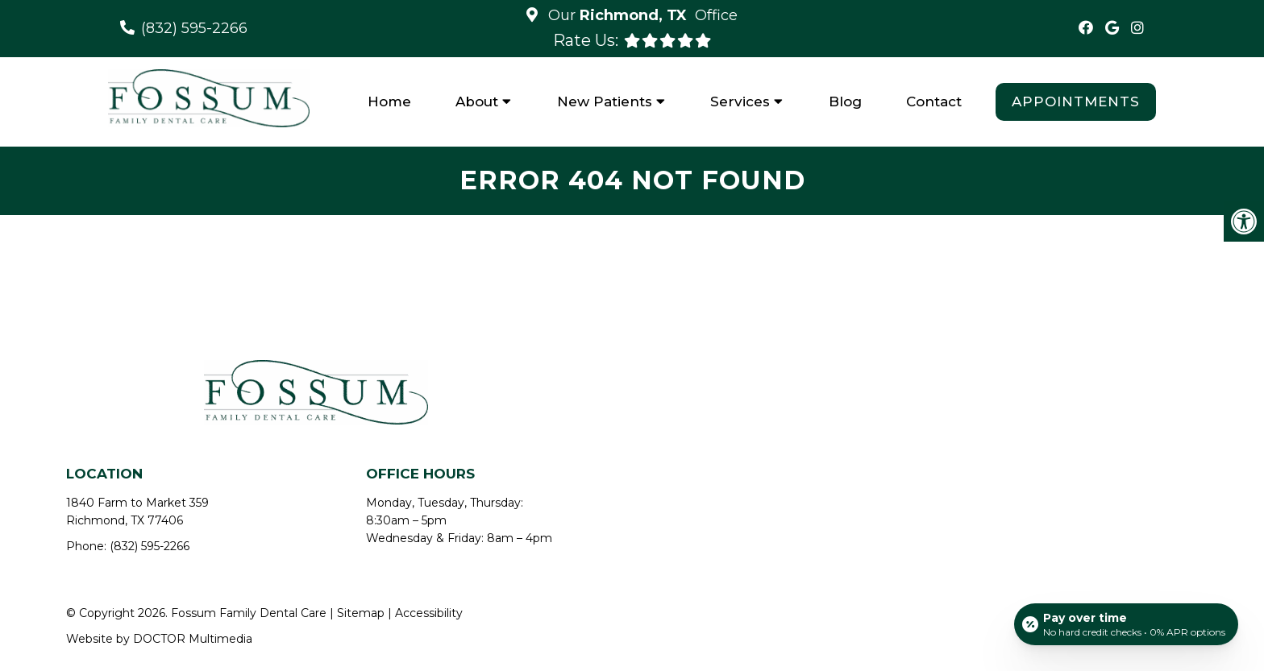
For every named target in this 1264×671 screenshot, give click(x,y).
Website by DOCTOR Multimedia (159, 639)
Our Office (641, 15)
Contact (934, 101)
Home (389, 101)
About (476, 101)
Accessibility (429, 613)
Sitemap (361, 613)
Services (740, 101)
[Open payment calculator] (1126, 624)
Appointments (1076, 101)
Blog (845, 101)
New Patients (604, 101)
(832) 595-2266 (194, 28)
